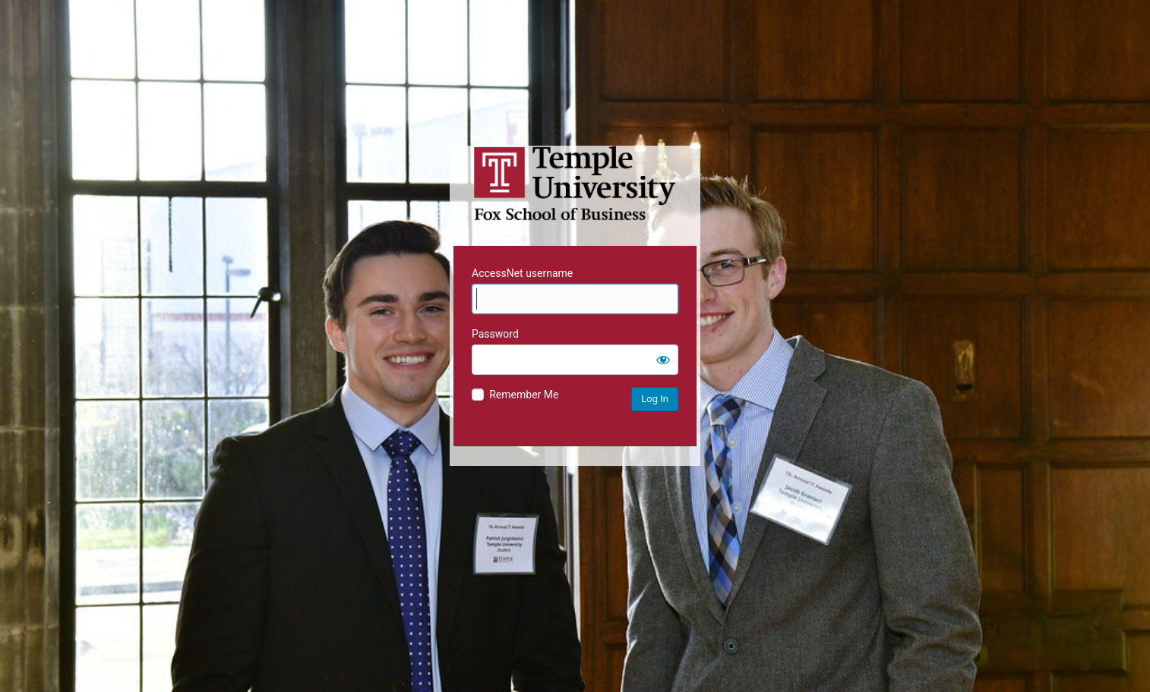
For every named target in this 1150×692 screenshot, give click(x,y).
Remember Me (523, 394)
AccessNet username (522, 273)
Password (495, 334)
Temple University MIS (575, 184)
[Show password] (663, 359)
